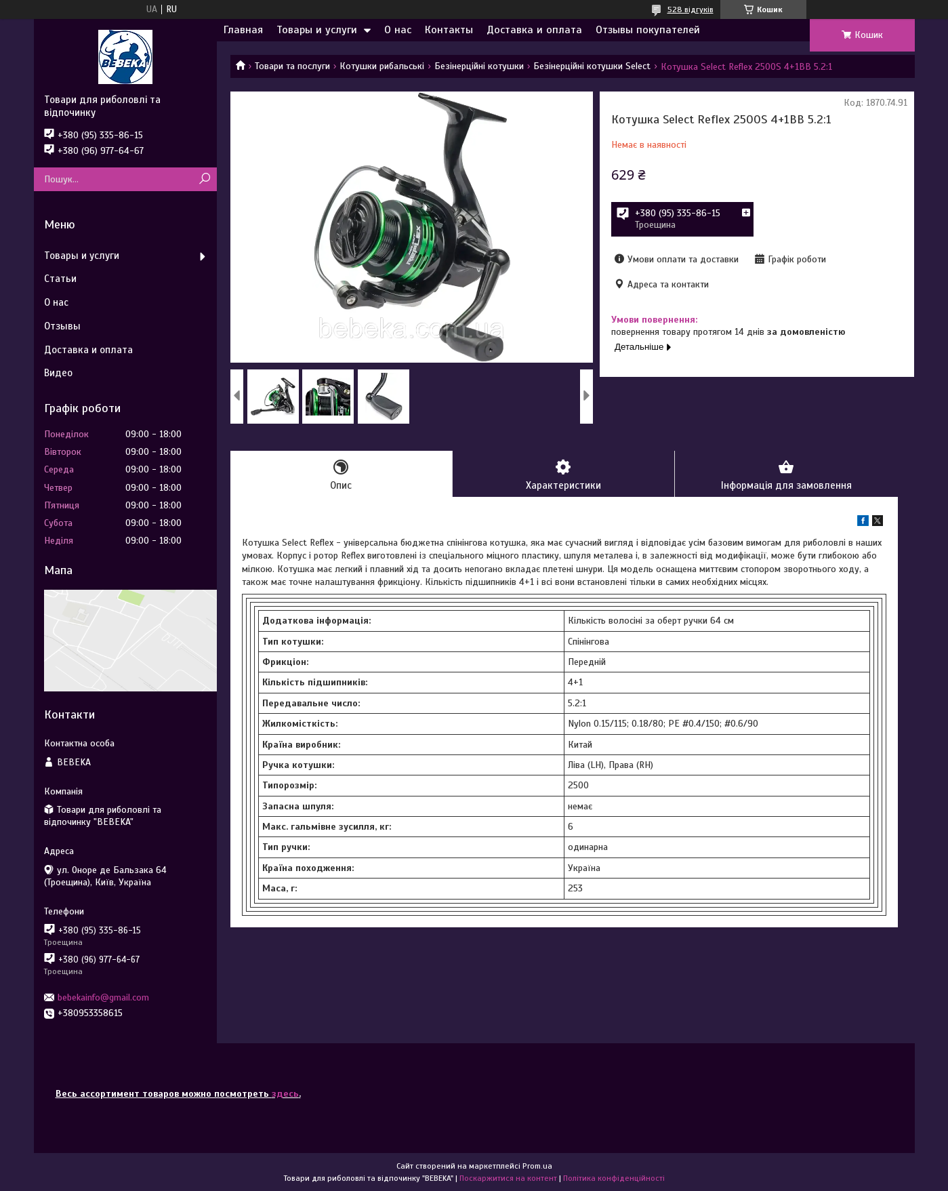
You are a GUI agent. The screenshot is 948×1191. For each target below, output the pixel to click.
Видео (58, 373)
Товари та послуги (292, 66)
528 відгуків (690, 9)
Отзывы (62, 326)
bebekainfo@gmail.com (103, 997)
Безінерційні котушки (479, 66)
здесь (285, 1093)
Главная (243, 30)
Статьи (60, 278)
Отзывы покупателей (648, 30)
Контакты (449, 30)
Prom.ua (537, 1166)
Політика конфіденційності (614, 1178)
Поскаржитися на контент (508, 1178)
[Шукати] (205, 179)
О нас (397, 30)
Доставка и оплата (534, 30)
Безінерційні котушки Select (592, 66)
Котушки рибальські (381, 66)
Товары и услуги (316, 30)
